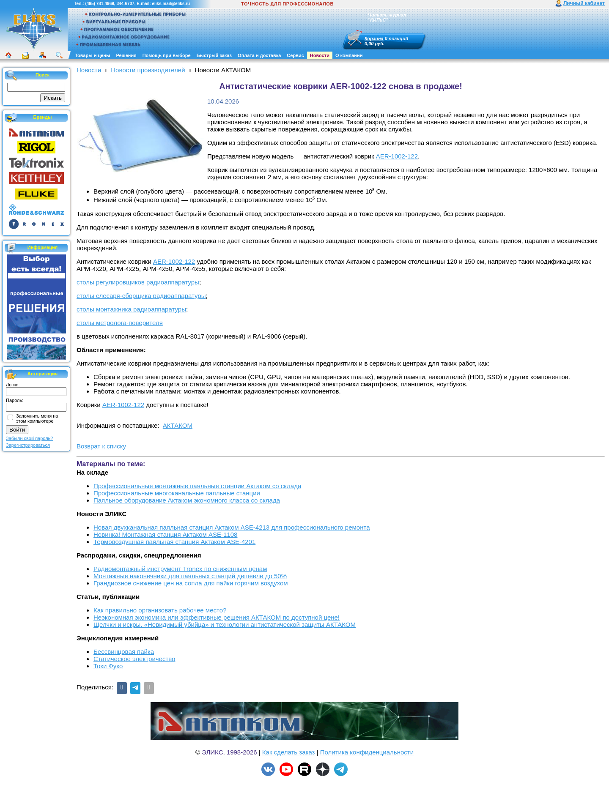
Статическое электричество (134, 658)
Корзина (374, 38)
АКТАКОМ (177, 425)
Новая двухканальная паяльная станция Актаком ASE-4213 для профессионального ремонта (231, 527)
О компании (349, 55)
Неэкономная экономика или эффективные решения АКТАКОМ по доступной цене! (216, 617)
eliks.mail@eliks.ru (171, 3)
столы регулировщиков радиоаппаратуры (138, 282)
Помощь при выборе (167, 55)
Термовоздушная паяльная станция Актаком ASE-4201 (174, 541)
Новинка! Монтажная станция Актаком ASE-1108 (165, 534)
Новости (319, 55)
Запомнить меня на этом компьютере (37, 418)
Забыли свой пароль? (29, 438)
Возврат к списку (101, 446)
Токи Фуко (108, 666)
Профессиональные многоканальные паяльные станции (176, 493)
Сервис (295, 55)
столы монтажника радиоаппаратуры (131, 309)
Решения (126, 55)
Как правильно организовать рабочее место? (159, 610)
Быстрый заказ (214, 55)
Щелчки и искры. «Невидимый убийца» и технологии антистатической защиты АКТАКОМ (224, 624)
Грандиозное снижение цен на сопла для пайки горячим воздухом (190, 583)
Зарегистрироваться (28, 445)
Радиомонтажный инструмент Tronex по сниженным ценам (180, 568)
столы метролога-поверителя (120, 322)
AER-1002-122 (397, 156)
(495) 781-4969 (99, 3)
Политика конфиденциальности (367, 752)
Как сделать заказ (288, 752)
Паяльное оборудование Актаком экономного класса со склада (186, 500)
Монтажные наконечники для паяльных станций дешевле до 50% (190, 575)
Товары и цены (92, 55)
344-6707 (125, 3)
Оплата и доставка (259, 55)
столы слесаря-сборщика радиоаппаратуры (141, 295)
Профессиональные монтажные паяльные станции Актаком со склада (197, 485)
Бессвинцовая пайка (123, 651)
